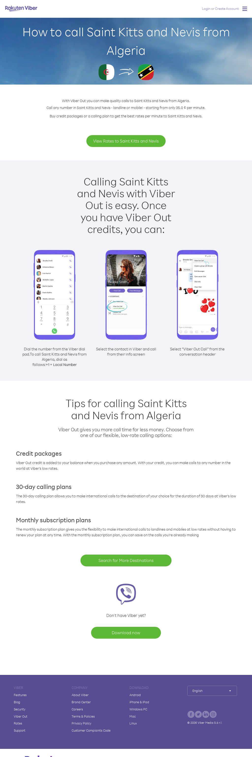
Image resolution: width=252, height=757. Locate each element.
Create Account (227, 8)
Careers (77, 709)
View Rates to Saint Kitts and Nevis (126, 141)
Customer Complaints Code (91, 730)
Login (206, 8)
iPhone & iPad (139, 702)
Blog (17, 702)
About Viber (80, 695)
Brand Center (81, 702)
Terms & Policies (83, 716)
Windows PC (138, 709)
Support (19, 730)
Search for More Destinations (126, 560)
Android (135, 695)
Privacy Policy (81, 723)
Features (20, 695)
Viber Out (20, 716)
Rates (18, 723)
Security (19, 709)
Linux (133, 723)
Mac (132, 716)
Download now (126, 632)
